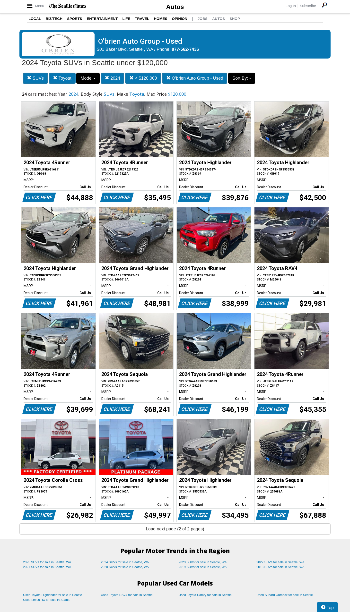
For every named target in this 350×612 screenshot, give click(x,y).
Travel (142, 19)
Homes (160, 19)
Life (126, 19)
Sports (74, 19)
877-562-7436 (185, 49)
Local (34, 19)
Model (88, 78)
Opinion (179, 19)
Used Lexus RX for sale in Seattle (46, 600)
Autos (175, 6)
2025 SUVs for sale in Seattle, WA (47, 562)
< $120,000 (143, 78)
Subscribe (308, 6)
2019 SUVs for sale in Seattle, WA (203, 567)
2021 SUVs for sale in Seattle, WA (47, 567)
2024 (112, 78)
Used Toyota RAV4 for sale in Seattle (127, 595)
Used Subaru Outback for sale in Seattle (284, 595)
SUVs (35, 78)
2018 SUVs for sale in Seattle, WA (280, 567)
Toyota (62, 78)
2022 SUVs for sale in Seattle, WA (280, 562)
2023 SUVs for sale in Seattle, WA (203, 562)
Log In (291, 6)
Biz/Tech (54, 19)
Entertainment (102, 19)
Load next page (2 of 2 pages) (175, 529)
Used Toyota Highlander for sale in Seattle (52, 595)
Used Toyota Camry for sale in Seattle (205, 595)
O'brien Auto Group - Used (194, 78)
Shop (234, 19)
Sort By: (241, 78)
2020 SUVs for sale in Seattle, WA (125, 567)
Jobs (203, 19)
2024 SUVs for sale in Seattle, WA (125, 562)
